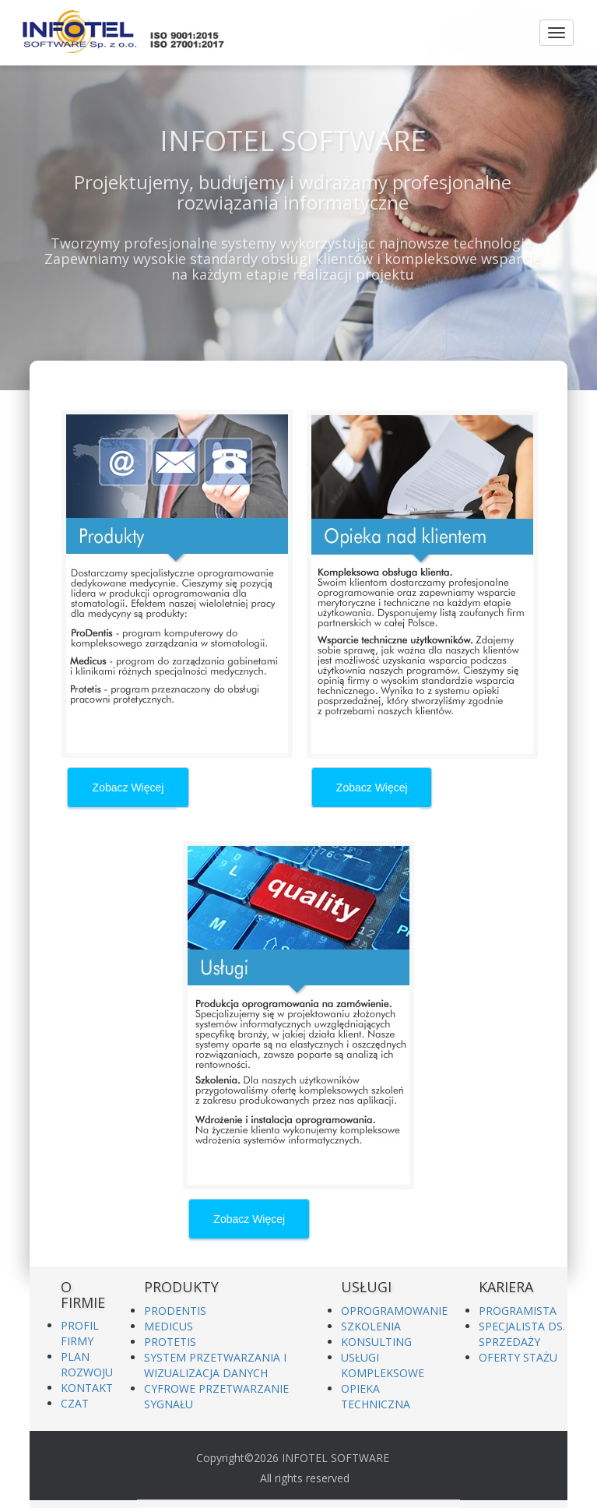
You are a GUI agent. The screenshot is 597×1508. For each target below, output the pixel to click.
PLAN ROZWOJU (87, 1364)
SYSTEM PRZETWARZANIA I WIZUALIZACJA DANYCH (215, 1365)
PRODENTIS (175, 1310)
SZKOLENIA (371, 1326)
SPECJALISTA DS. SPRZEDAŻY (522, 1334)
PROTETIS (170, 1341)
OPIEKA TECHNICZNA (375, 1396)
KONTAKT (87, 1387)
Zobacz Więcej (128, 787)
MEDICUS (168, 1326)
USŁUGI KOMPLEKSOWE (382, 1365)
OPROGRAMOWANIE (394, 1310)
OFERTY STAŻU (518, 1357)
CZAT (75, 1403)
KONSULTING (376, 1341)
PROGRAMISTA (518, 1310)
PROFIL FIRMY (80, 1333)
